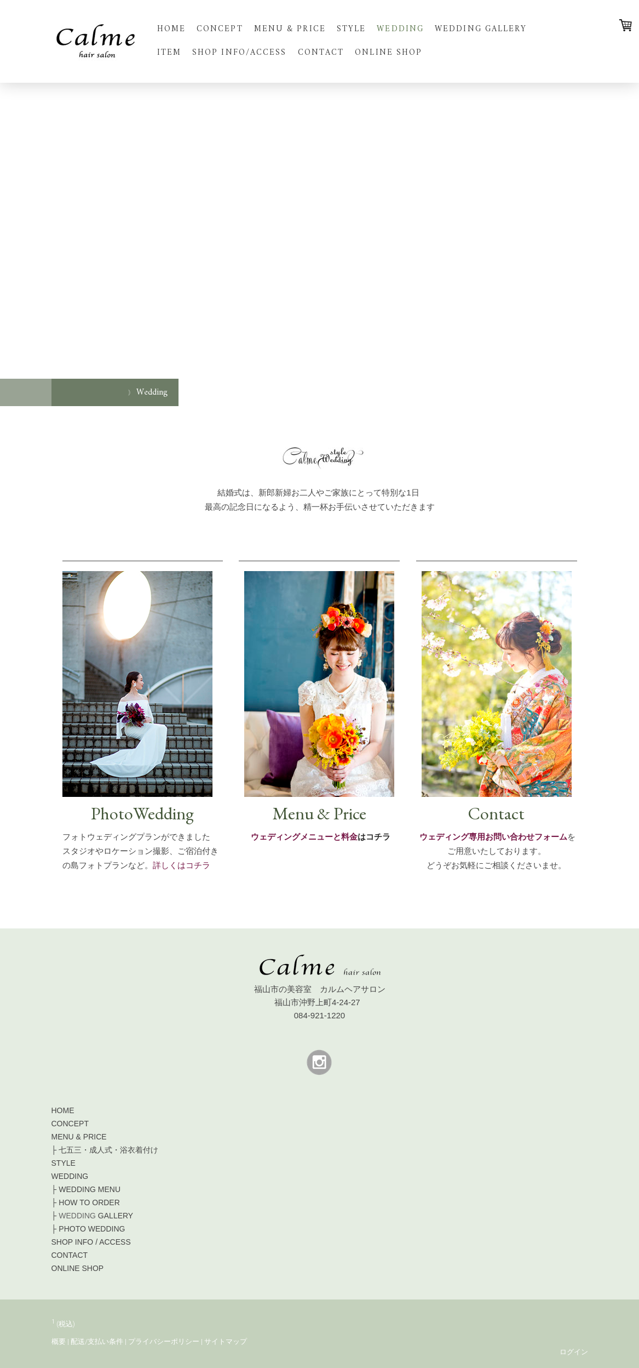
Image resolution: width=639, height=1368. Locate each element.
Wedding (400, 29)
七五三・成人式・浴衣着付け (108, 1149)
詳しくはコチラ (181, 865)
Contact (321, 52)
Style (351, 29)
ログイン (574, 1352)
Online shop (388, 52)
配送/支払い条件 (97, 1341)
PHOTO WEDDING (92, 1228)
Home (171, 29)
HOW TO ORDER (89, 1202)
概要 (58, 1341)
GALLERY (96, 1215)
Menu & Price (290, 29)
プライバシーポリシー (163, 1341)
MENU (89, 1189)
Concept (220, 29)
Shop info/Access (239, 52)
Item (169, 52)
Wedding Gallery (481, 29)
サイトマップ (225, 1341)
